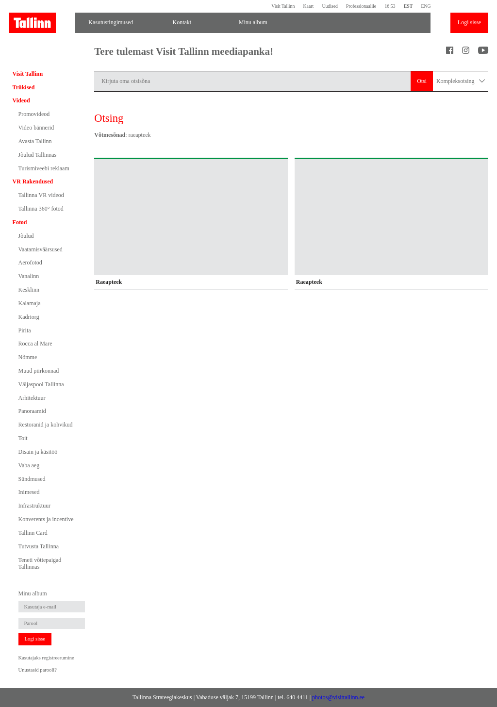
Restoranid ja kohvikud (45, 424)
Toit (23, 438)
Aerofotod (30, 262)
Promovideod (34, 114)
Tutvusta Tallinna (38, 546)
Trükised (24, 87)
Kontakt (181, 22)
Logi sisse (469, 22)
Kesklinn (28, 289)
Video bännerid (36, 127)
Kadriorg (28, 316)
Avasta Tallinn (35, 141)
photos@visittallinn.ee (338, 697)
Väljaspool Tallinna (41, 384)
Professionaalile (361, 6)
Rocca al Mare (35, 343)
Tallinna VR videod (41, 195)
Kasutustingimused (110, 22)
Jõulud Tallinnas (37, 154)
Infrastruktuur (34, 505)
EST (408, 6)
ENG (426, 6)
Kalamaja (29, 303)
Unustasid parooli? (37, 670)
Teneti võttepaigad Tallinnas (40, 563)
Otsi (422, 81)
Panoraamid (32, 411)
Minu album (253, 22)
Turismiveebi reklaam (43, 168)
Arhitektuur (32, 398)
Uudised (329, 6)
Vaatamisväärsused (40, 249)
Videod (21, 100)
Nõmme (27, 357)
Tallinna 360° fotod (41, 208)
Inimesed (29, 492)
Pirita (24, 330)
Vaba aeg (29, 465)
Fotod (20, 222)
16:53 (389, 6)
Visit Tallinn (283, 6)
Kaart (308, 6)
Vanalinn (28, 276)
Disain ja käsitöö (38, 451)
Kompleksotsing (460, 81)
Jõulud (26, 235)
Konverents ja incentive (46, 519)
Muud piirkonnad (38, 370)
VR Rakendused (33, 181)
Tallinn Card (33, 532)
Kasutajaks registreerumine (46, 657)
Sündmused (32, 479)
